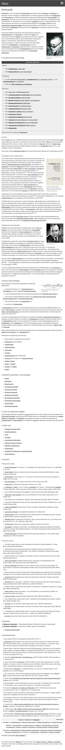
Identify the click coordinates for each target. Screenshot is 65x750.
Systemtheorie (23, 132)
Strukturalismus (9, 448)
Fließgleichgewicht (10, 355)
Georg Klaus (19, 216)
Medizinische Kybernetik (11, 395)
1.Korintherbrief (43, 146)
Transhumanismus (10, 454)
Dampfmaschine (25, 44)
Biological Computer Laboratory (13, 443)
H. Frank (14, 487)
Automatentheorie (17, 725)
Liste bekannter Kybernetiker (12, 440)
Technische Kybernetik (30, 291)
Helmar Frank (28, 117)
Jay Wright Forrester (25, 106)
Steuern (13, 361)
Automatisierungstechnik (11, 387)
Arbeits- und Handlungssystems (10, 311)
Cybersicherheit (17, 420)
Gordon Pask (8, 484)
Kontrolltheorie (7, 291)
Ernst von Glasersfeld (31, 122)
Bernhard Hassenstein (11, 533)
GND (17, 735)
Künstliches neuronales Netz (12, 429)
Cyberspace (12, 418)
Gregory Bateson (25, 100)
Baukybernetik (18, 304)
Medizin (56, 325)
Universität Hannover (21, 711)
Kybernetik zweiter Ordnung (49, 294)
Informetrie (55, 725)
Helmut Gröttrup (24, 269)
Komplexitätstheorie (15, 722)
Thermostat (18, 34)
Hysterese (7, 353)
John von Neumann (35, 95)
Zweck (7, 310)
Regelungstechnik (6, 34)
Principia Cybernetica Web (12, 630)
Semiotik (18, 727)
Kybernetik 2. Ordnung (15, 111)
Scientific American (7, 198)
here (22, 744)
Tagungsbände (36, 230)
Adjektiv (20, 25)
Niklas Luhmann (30, 125)
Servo (6, 434)
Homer (61, 140)
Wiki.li (5, 3)
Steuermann (35, 27)
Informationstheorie (9, 81)
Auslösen (7, 361)
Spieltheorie (5, 166)
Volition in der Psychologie (9, 332)
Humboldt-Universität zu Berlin (25, 218)
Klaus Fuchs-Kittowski (11, 560)
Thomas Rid (8, 577)
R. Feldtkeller (57, 487)
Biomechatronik (9, 384)
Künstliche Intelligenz (15, 97)
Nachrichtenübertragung (14, 164)
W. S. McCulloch (42, 79)
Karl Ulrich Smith (26, 108)
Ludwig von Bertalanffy (11, 507)
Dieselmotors (16, 46)
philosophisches (8, 307)
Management (23, 332)
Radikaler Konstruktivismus (17, 122)
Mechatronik (8, 381)
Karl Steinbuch (56, 267)
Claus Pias (8, 582)
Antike (7, 140)
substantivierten (6, 25)
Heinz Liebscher (16, 494)
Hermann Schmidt (33, 241)
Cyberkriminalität (6, 420)
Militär (60, 325)
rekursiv (12, 310)
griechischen (14, 25)
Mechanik (19, 166)
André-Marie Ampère (19, 151)
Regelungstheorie (14, 71)
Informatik (37, 269)
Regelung (53, 13)
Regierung (42, 144)
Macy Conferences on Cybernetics (22, 84)
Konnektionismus (32, 79)
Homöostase (8, 350)
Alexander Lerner (9, 519)
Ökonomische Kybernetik (49, 296)
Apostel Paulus (56, 144)
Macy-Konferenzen (33, 174)
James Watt (21, 69)
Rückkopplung (56, 15)
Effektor (14, 366)
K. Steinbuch (8, 487)
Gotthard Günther (22, 251)
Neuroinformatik (15, 732)
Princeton (39, 168)
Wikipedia (18, 742)
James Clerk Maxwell (25, 71)
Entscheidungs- (6, 323)
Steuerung (45, 13)
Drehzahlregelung (26, 48)
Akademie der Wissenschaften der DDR (34, 220)
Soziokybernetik (37, 296)
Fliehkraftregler (13, 44)
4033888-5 (22, 735)
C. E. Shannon (20, 81)
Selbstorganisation (10, 347)
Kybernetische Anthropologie (12, 400)
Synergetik (8, 437)
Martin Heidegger (17, 258)
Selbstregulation (9, 344)
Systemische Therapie (15, 114)
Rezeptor (7, 366)
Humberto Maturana (21, 120)
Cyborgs (35, 420)
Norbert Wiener (26, 13)
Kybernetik (36, 719)
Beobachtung (5, 19)
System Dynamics (14, 106)
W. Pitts (50, 79)
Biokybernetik (13, 128)
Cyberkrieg (21, 418)
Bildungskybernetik (26, 730)
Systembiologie (44, 732)
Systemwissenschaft (41, 727)
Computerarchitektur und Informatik (19, 95)
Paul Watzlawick (34, 100)
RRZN (11, 711)
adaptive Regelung (27, 358)
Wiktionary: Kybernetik (10, 624)
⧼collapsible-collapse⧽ (59, 719)
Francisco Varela (32, 120)
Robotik (7, 378)
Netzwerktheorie (8, 321)
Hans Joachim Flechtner (11, 512)
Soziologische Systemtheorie (17, 125)
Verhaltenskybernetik (15, 108)
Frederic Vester (9, 591)
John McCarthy (26, 97)
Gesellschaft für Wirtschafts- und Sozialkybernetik (18, 451)
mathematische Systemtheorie (51, 317)
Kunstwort (43, 23)
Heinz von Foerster (27, 111)
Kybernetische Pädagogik (16, 117)
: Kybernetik (10, 626)
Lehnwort (24, 190)
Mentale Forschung (14, 100)
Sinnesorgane (8, 17)
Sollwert (17, 36)
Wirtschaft (6, 327)
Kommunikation (52, 17)
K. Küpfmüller (32, 487)
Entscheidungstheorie (28, 725)
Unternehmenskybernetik (26, 298)
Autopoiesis (12, 120)
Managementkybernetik (15, 103)
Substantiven (14, 27)
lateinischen (33, 188)
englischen (35, 21)
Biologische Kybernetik (11, 392)
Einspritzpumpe (6, 46)
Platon (48, 142)
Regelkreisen (33, 319)
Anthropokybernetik (16, 730)
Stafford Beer (26, 103)
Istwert (33, 34)
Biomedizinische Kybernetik (12, 398)
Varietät (7, 369)
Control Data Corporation (8, 416)
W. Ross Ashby (9, 524)
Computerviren (31, 209)
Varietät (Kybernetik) (57, 722)
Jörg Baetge (8, 527)
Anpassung (8, 358)
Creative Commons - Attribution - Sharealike (48, 742)
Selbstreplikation (6, 207)
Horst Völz (7, 603)
